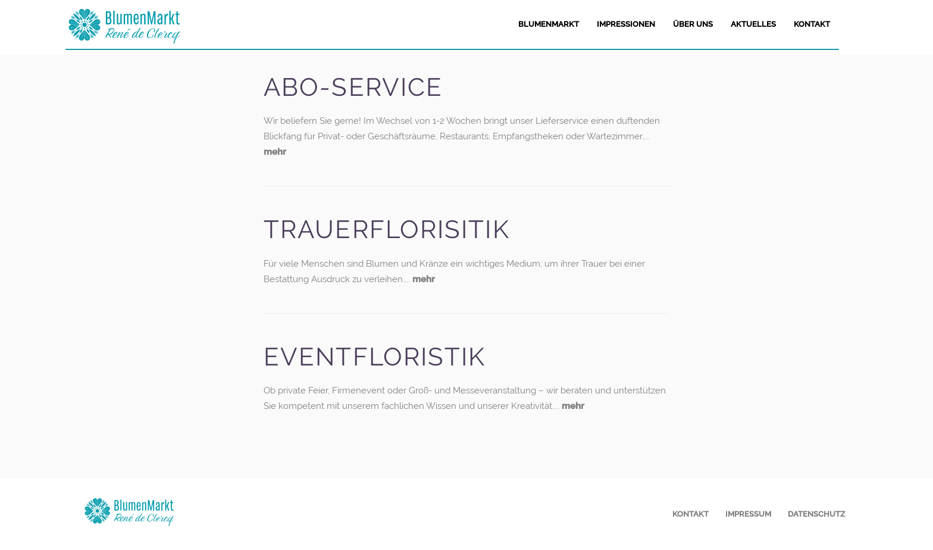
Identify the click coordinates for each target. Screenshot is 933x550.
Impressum (748, 514)
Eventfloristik (375, 356)
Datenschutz (816, 514)
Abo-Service (353, 87)
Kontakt (690, 514)
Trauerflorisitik (387, 229)
